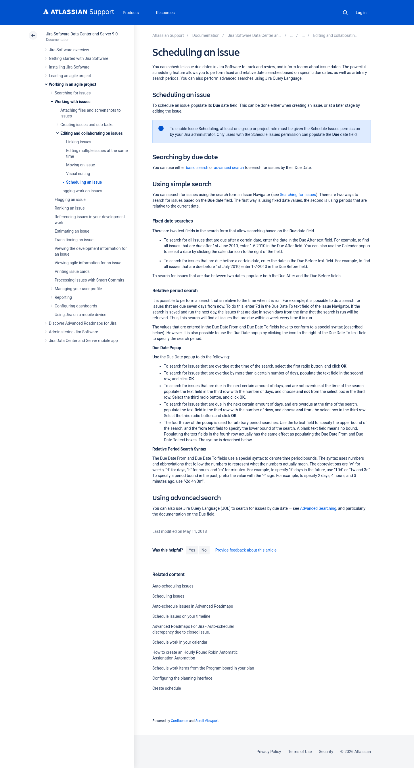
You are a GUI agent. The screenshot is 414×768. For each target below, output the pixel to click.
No (204, 550)
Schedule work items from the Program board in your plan (203, 668)
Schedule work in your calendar (179, 642)
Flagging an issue (70, 199)
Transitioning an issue (74, 239)
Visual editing (78, 173)
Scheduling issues (168, 596)
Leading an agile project (70, 75)
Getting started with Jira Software (78, 58)
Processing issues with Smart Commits (89, 280)
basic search (197, 167)
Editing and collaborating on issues (91, 133)
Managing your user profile (78, 288)
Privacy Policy (268, 751)
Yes (192, 550)
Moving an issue (80, 165)
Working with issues (73, 101)
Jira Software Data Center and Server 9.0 (82, 34)
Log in (361, 12)
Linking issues (78, 142)
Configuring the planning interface (182, 678)
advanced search (229, 167)
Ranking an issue (70, 208)
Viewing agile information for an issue (88, 263)
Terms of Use (300, 751)
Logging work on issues (81, 191)
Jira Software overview (69, 49)
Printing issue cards (72, 271)
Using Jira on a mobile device (80, 314)
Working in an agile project (72, 84)
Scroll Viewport (206, 721)
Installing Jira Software (69, 67)
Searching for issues (73, 93)
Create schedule (166, 688)
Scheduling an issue (84, 182)
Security (326, 751)
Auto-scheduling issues (172, 586)
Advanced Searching (318, 508)
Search (345, 12)
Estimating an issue (72, 231)
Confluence (179, 721)
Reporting (63, 297)
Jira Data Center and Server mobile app (83, 340)
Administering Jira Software (73, 332)
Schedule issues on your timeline (181, 616)
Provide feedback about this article (246, 550)
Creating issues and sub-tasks (87, 124)
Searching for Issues (298, 194)
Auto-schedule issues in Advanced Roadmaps (192, 606)
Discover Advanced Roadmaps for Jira (82, 323)
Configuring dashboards (76, 306)
